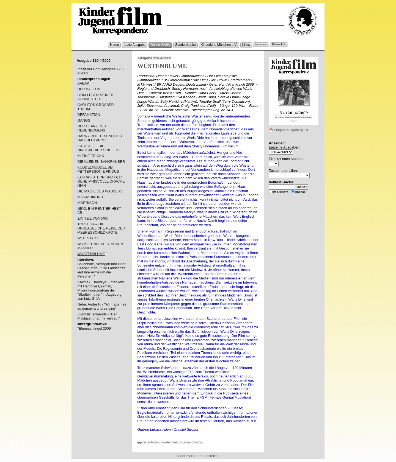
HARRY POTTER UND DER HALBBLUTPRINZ (99, 138)
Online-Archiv (160, 45)
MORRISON (87, 203)
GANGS (83, 120)
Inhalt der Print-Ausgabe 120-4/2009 (100, 71)
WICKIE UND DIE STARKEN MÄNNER (100, 246)
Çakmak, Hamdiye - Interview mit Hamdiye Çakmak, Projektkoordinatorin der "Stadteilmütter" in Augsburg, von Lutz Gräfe (100, 290)
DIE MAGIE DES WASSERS (99, 191)
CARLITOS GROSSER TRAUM (95, 107)
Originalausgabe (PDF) (290, 130)
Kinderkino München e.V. (219, 45)
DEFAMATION (88, 115)
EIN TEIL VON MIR (92, 218)
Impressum (261, 44)
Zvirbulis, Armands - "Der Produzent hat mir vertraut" (98, 316)
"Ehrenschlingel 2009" (94, 328)
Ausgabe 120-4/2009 (154, 58)
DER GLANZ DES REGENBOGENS (91, 128)
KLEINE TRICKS (90, 156)
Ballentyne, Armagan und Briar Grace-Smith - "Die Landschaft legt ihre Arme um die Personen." (101, 270)
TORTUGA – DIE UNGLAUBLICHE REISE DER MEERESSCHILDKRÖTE (101, 228)
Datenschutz (279, 44)
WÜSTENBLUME (91, 254)
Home (114, 45)
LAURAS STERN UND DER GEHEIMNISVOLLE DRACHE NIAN (101, 181)
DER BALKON (88, 89)
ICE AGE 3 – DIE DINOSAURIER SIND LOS (98, 148)
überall (300, 192)
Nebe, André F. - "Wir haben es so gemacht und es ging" (101, 306)
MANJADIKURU (90, 197)
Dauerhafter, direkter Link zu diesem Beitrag (170, 442)
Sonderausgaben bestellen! (197, 456)
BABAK (83, 83)
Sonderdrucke (185, 45)
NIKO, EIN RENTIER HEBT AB (99, 210)
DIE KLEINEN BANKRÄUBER (101, 161)
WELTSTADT (87, 238)
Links (246, 45)
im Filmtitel (281, 192)
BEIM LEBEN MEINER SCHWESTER (95, 97)
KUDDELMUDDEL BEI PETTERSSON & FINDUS (98, 169)
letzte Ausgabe (134, 45)
